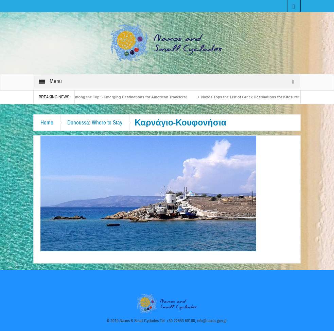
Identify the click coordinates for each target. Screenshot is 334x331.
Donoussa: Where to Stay (94, 122)
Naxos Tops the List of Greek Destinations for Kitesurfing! (254, 97)
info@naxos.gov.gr (212, 321)
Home (46, 122)
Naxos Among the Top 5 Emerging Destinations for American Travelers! (125, 97)
